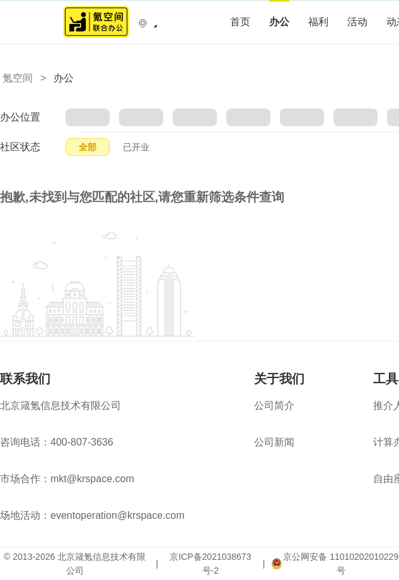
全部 (87, 147)
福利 (318, 21)
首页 (240, 21)
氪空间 (18, 78)
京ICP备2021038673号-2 (210, 564)
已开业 (136, 147)
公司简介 (274, 405)
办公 (279, 21)
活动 (357, 21)
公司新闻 (274, 442)
